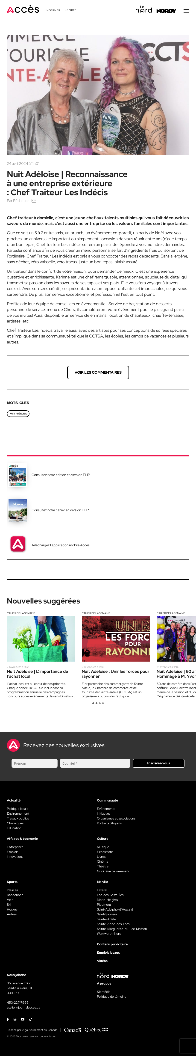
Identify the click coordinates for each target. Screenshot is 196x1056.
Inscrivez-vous (158, 763)
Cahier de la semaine (21, 613)
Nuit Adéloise (18, 413)
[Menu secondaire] (186, 11)
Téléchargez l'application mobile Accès (61, 545)
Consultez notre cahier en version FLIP (60, 510)
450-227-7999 (18, 1003)
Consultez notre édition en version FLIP (61, 475)
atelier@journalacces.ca (23, 1008)
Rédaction (21, 200)
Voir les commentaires (98, 372)
